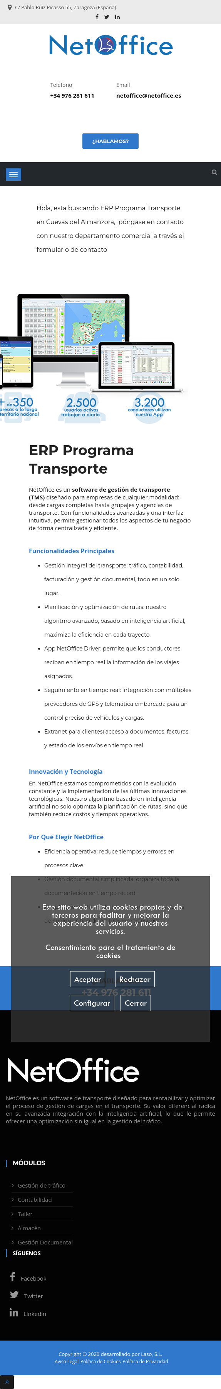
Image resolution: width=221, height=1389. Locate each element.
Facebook (26, 1278)
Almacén (29, 1228)
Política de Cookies (100, 1361)
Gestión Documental (45, 1242)
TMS (37, 497)
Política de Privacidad (145, 1361)
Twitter (24, 1296)
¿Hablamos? (110, 141)
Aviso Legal (67, 1361)
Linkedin (26, 1313)
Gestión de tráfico (41, 1185)
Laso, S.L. (151, 1354)
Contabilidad (35, 1199)
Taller (25, 1214)
